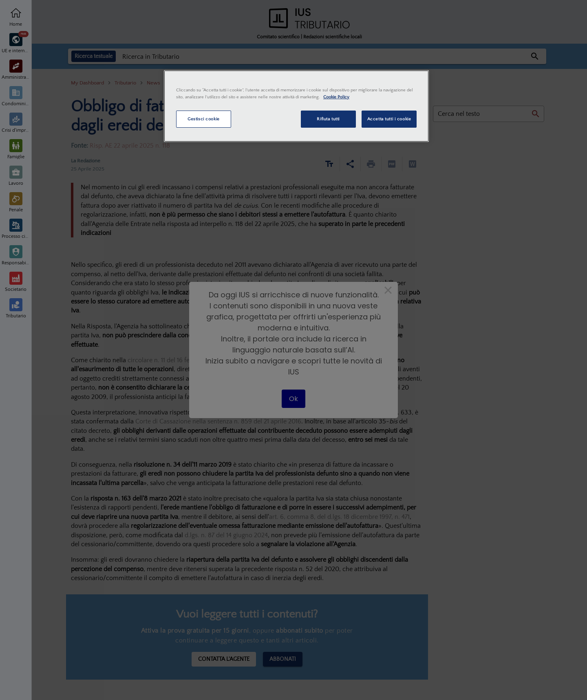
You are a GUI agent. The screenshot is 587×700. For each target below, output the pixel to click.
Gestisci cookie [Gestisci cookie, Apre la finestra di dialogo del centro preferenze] (204, 119)
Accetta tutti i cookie (389, 119)
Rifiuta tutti (328, 119)
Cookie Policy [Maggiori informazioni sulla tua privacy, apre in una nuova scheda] (336, 97)
